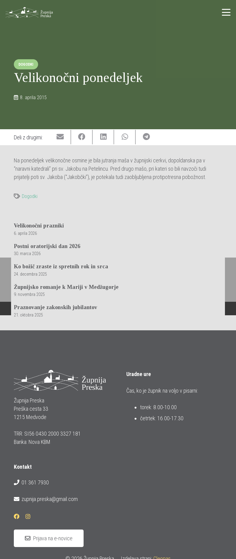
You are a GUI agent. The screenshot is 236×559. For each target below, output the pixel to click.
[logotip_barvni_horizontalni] (29, 12)
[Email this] (60, 137)
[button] (226, 12)
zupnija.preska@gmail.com (46, 499)
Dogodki (29, 196)
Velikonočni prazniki (39, 226)
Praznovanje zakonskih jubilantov (55, 307)
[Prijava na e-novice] (49, 538)
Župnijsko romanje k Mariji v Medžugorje (66, 287)
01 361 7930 (31, 482)
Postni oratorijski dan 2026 (47, 246)
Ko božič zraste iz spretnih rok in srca (61, 266)
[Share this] (81, 137)
